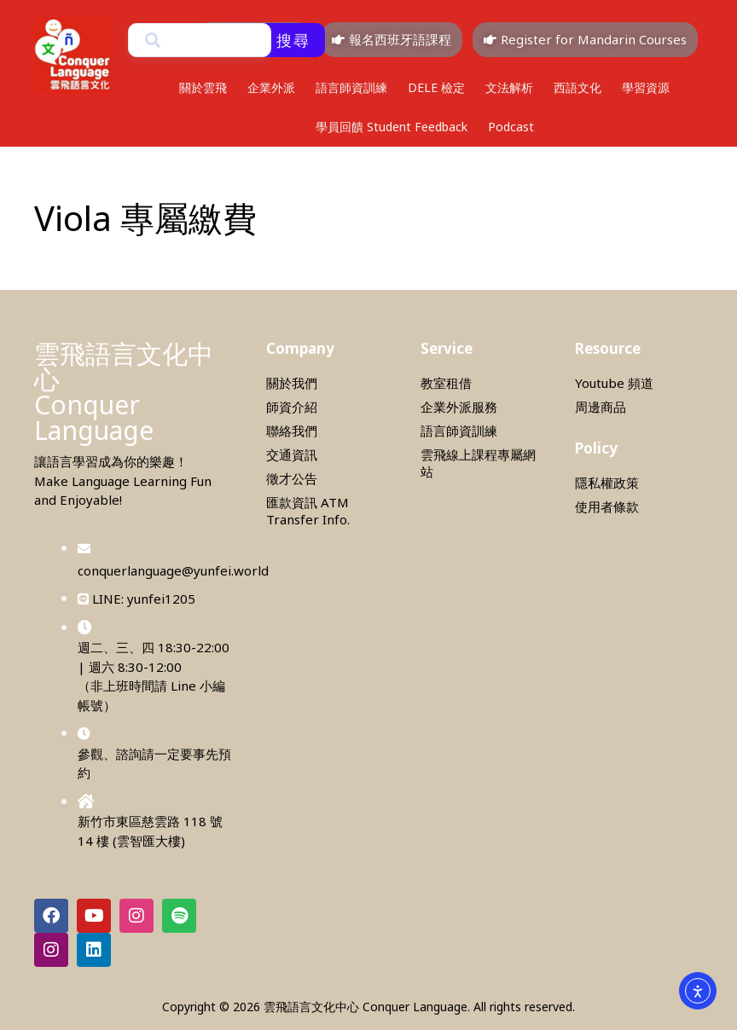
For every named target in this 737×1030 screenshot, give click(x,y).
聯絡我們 (291, 430)
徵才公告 (291, 478)
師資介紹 (291, 406)
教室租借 (446, 382)
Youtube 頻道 (614, 382)
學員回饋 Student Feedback (391, 127)
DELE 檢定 (436, 87)
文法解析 (509, 87)
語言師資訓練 (351, 87)
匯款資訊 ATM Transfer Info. (308, 511)
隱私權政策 (607, 482)
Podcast (511, 127)
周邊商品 (600, 406)
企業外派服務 (459, 406)
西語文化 (577, 87)
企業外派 (271, 87)
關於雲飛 (203, 87)
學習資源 (646, 87)
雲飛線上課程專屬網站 (478, 463)
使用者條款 (607, 506)
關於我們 (291, 382)
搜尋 (293, 40)
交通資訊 (291, 454)
